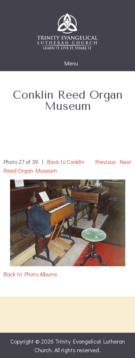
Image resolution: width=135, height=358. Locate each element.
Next (125, 161)
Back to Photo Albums (30, 274)
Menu (67, 63)
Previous (105, 161)
